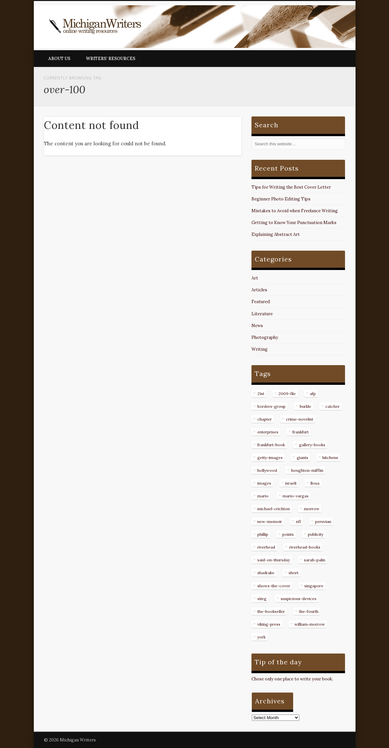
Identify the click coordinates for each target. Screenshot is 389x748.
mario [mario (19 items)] (263, 495)
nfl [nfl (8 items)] (298, 521)
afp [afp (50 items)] (313, 393)
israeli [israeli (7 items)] (290, 483)
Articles (259, 290)
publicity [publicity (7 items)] (315, 534)
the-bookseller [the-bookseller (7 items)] (271, 611)
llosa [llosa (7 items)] (315, 483)
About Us (59, 58)
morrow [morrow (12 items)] (311, 508)
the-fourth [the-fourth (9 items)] (308, 611)
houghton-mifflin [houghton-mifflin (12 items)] (307, 470)
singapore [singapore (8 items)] (313, 585)
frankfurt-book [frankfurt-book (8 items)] (271, 444)
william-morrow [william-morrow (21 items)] (309, 624)
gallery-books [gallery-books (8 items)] (312, 444)
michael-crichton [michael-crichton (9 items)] (273, 508)
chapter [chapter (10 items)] (264, 419)
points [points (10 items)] (288, 534)
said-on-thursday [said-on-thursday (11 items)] (273, 559)
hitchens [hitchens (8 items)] (330, 457)
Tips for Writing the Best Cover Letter (291, 187)
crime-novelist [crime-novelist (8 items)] (299, 419)
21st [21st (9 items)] (260, 393)
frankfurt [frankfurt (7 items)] (300, 431)
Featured (260, 301)
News (257, 325)
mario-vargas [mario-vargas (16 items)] (296, 495)
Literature (262, 314)
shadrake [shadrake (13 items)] (265, 572)
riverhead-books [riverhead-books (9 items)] (304, 547)
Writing (259, 349)
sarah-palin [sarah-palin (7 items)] (314, 559)
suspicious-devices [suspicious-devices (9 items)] (298, 598)
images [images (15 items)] (264, 483)
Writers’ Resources (110, 58)
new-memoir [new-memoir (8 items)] (269, 521)
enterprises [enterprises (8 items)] (267, 431)
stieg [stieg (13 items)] (262, 598)
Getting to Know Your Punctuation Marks (293, 222)
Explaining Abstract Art (275, 234)
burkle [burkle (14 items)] (305, 406)
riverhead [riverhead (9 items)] (266, 547)
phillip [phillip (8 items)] (262, 534)
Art (254, 278)
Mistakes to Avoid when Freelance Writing (294, 211)
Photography (264, 337)
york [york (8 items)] (261, 636)
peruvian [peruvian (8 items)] (323, 521)
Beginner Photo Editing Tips (281, 199)
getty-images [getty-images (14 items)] (270, 457)
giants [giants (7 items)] (302, 457)
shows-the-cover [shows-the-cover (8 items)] (273, 585)
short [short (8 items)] (293, 572)
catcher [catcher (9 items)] (332, 406)
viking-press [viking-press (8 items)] (268, 624)
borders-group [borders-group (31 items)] (271, 406)
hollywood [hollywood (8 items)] (267, 470)
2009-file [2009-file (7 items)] (287, 393)
